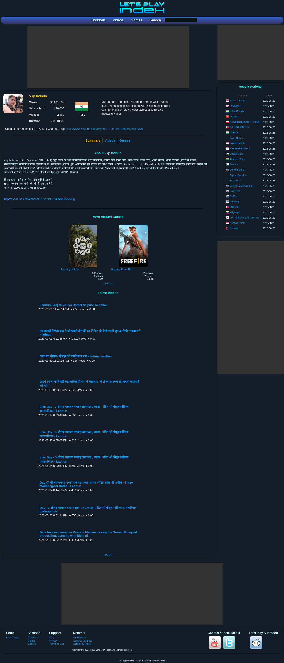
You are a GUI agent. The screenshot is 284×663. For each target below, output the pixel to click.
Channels (33, 637)
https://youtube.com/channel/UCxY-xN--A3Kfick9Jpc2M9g (39, 199)
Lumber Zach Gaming (241, 185)
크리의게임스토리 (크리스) (244, 217)
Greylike (234, 228)
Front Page (12, 637)
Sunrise (234, 164)
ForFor (233, 196)
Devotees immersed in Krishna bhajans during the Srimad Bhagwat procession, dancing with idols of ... (88, 534)
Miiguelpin (235, 212)
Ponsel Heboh (237, 143)
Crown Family (237, 169)
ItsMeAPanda (237, 111)
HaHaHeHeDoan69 (240, 148)
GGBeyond (79, 637)
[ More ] (108, 283)
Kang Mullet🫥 (237, 138)
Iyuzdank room (237, 223)
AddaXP (234, 132)
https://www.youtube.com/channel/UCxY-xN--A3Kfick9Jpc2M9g (104, 128)
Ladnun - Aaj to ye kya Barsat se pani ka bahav (73, 305)
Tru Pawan (235, 180)
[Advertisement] (108, 57)
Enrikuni (234, 207)
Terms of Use (56, 643)
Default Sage (236, 153)
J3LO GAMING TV (239, 127)
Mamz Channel (237, 100)
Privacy (53, 640)
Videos (110, 140)
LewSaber (235, 106)
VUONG (234, 116)
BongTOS (235, 191)
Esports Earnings (82, 640)
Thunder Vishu (237, 159)
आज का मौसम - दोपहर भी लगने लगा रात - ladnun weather (76, 356)
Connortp (234, 201)
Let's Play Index (82, 643)
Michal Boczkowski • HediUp (244, 122)
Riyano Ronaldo (238, 175)
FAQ (51, 637)
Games (124, 140)
